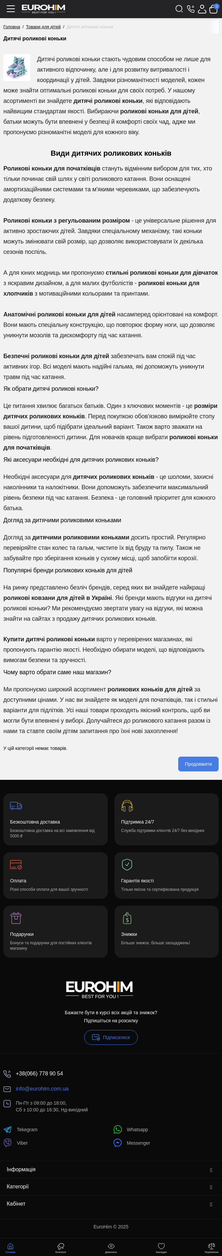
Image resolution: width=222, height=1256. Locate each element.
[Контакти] (191, 9)
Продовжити (198, 764)
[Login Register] (202, 9)
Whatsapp (131, 1129)
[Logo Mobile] (43, 9)
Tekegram (20, 1129)
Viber (15, 1143)
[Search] (179, 9)
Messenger (132, 1143)
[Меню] (10, 9)
